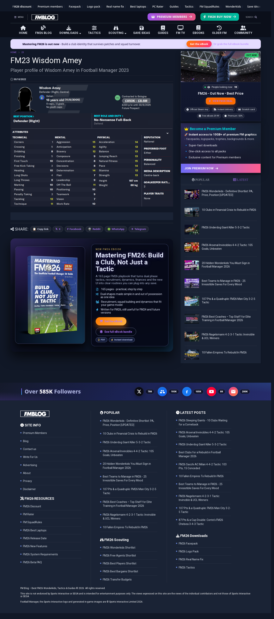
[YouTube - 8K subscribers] (211, 391)
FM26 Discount (32, 506)
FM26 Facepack (188, 543)
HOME (23, 30)
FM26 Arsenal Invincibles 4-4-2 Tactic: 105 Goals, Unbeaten (204, 434)
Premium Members (171, 17)
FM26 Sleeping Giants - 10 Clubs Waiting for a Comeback (203, 422)
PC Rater (157, 6)
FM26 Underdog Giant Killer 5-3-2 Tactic (226, 227)
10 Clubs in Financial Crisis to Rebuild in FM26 (229, 209)
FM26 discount (22, 6)
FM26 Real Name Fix (191, 559)
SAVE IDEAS (141, 30)
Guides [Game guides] (174, 6)
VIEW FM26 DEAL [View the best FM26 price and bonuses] (221, 101)
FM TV (180, 30)
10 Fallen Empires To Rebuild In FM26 (224, 352)
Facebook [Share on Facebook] (75, 229)
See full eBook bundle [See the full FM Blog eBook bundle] (116, 331)
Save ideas (254, 6)
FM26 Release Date (35, 538)
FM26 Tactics (187, 567)
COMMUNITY (243, 30)
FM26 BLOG (43, 30)
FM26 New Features (35, 546)
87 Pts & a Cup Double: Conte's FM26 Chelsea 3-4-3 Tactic (201, 521)
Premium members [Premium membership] (50, 6)
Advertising (30, 465)
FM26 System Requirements (40, 554)
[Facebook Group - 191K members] (162, 391)
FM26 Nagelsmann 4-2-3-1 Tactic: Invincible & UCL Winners (199, 498)
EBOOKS (198, 30)
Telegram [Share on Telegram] (140, 229)
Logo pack (93, 6)
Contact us (29, 449)
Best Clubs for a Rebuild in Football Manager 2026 (200, 454)
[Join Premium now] (221, 168)
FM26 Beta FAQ (32, 562)
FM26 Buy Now (219, 17)
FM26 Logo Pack (189, 551)
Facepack (75, 6)
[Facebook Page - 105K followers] (187, 391)
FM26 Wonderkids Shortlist (119, 547)
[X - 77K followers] (139, 391)
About (27, 473)
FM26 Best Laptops (34, 530)
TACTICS (94, 30)
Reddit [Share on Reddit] (96, 229)
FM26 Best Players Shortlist (119, 563)
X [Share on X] (59, 229)
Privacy (27, 481)
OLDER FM (219, 30)
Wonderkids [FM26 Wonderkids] (233, 6)
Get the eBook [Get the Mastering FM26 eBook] (199, 44)
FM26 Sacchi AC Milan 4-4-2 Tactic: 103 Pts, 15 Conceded (203, 466)
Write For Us (30, 457)
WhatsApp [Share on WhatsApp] (118, 229)
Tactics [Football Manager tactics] (189, 6)
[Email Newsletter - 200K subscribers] (233, 391)
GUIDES (163, 30)
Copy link (43, 229)
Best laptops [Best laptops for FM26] (138, 6)
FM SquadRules (209, 6)
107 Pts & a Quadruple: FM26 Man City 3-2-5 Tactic (205, 510)
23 (22, 52)
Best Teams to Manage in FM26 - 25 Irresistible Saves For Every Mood (200, 486)
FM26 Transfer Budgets (117, 579)
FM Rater (28, 514)
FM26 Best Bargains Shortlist (120, 571)
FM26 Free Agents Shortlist (119, 555)
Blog (25, 441)
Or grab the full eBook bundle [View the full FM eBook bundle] (231, 44)
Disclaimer (29, 489)
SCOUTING (117, 30)
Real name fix (115, 6)
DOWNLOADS (70, 30)
